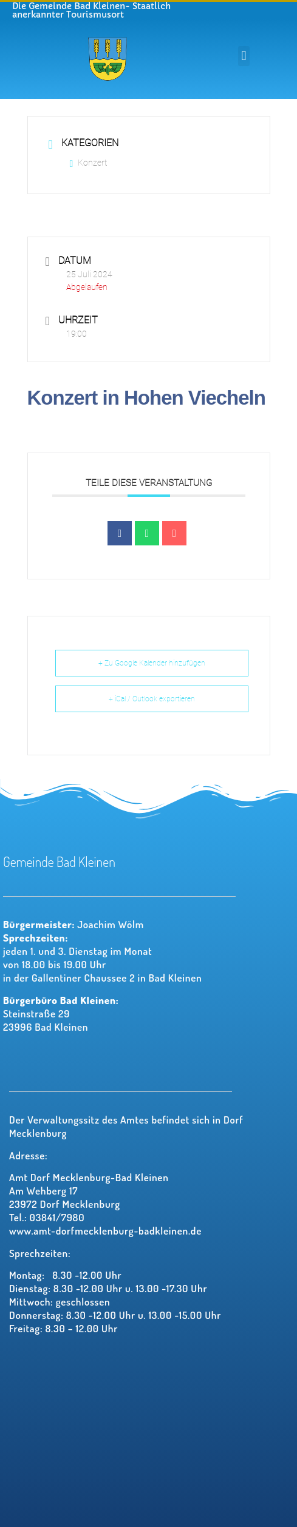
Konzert (89, 162)
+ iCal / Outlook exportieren (152, 699)
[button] (244, 56)
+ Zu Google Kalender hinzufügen (151, 663)
